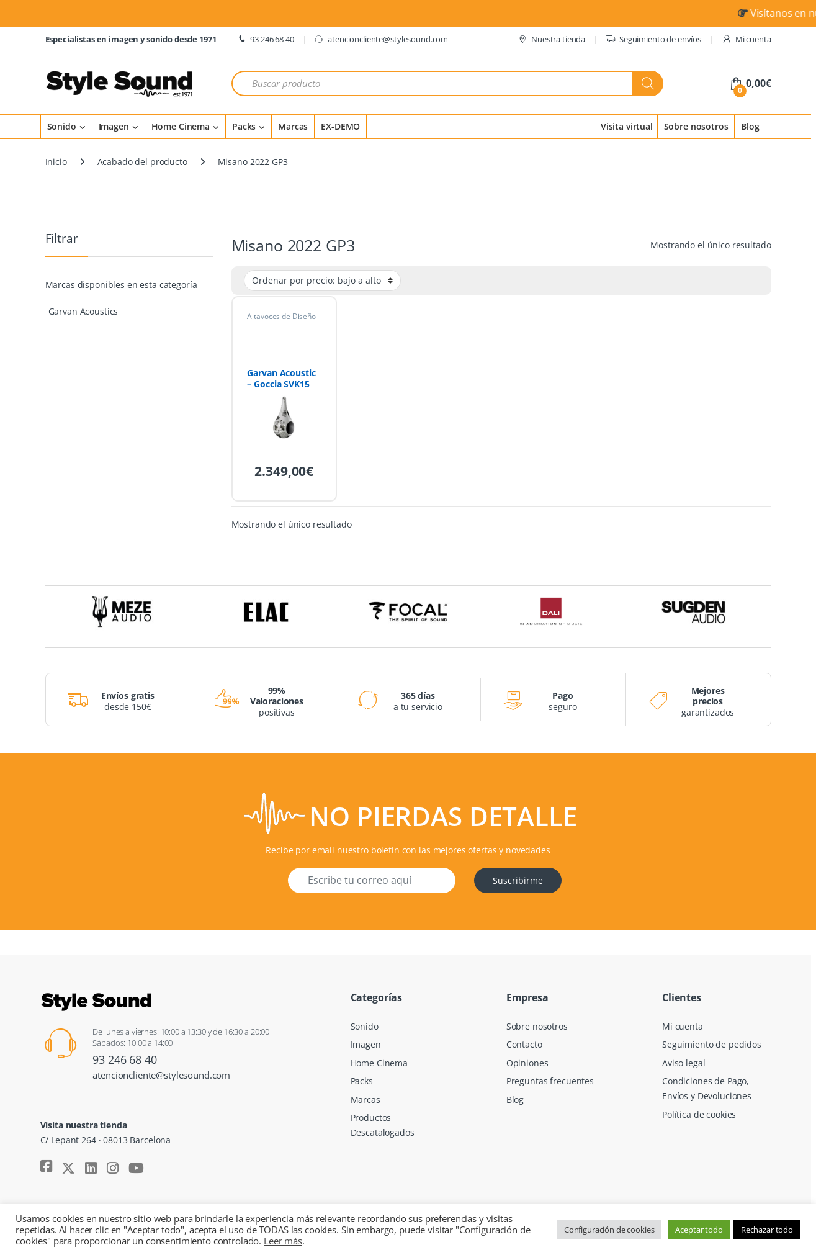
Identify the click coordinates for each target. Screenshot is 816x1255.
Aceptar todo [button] (698, 1229)
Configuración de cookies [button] (609, 1229)
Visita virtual (627, 126)
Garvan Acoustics (83, 311)
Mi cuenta (746, 39)
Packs (244, 126)
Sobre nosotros (696, 126)
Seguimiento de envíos (653, 39)
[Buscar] (647, 83)
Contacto (524, 1044)
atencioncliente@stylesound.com (381, 39)
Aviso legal (683, 1063)
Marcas (293, 126)
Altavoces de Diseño (281, 316)
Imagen (114, 126)
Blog (750, 126)
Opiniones (527, 1063)
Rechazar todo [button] (767, 1229)
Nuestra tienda (551, 39)
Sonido (61, 126)
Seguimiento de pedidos (711, 1044)
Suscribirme (518, 880)
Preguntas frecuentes (550, 1081)
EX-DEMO (340, 126)
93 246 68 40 (265, 39)
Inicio (56, 162)
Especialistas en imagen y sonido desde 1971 (131, 39)
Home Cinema (180, 126)
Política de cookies (699, 1114)
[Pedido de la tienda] (322, 280)
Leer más (283, 1240)
